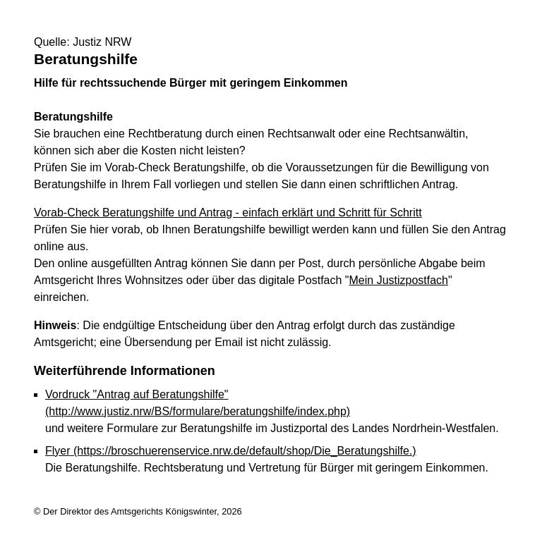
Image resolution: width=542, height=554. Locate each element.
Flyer (230, 451)
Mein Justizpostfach (399, 280)
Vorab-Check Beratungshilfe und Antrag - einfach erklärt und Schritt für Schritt (228, 212)
